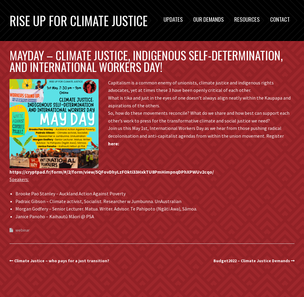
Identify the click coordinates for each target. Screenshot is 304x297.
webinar (22, 230)
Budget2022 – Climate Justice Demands (251, 260)
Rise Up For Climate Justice (79, 20)
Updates (173, 19)
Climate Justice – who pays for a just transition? (61, 260)
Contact (280, 19)
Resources (247, 19)
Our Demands (208, 19)
